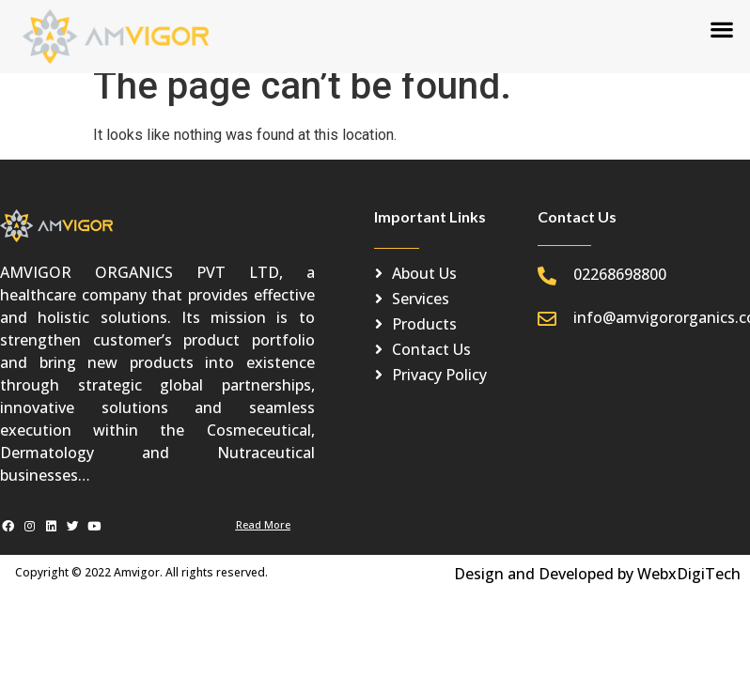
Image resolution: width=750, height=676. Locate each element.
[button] (722, 28)
